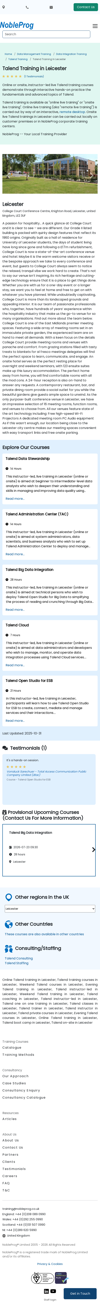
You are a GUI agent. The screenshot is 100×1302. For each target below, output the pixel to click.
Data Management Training (34, 54)
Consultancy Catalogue (24, 1097)
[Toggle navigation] (95, 25)
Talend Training (18, 59)
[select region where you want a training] (50, 908)
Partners (10, 1154)
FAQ (6, 1183)
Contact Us (86, 7)
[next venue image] (90, 175)
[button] (92, 849)
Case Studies (14, 1083)
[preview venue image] (9, 175)
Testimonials (14, 1169)
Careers (9, 1176)
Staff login (50, 1299)
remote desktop (72, 112)
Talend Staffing (16, 963)
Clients (8, 1161)
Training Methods (18, 1054)
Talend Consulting (19, 958)
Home (8, 54)
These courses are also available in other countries (44, 934)
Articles (9, 1119)
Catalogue (11, 1047)
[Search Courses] (46, 34)
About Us (10, 1140)
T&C (6, 1190)
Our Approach (15, 1076)
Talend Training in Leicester (49, 59)
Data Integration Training (71, 54)
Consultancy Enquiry (21, 1090)
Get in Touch (80, 1293)
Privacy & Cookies (50, 1264)
